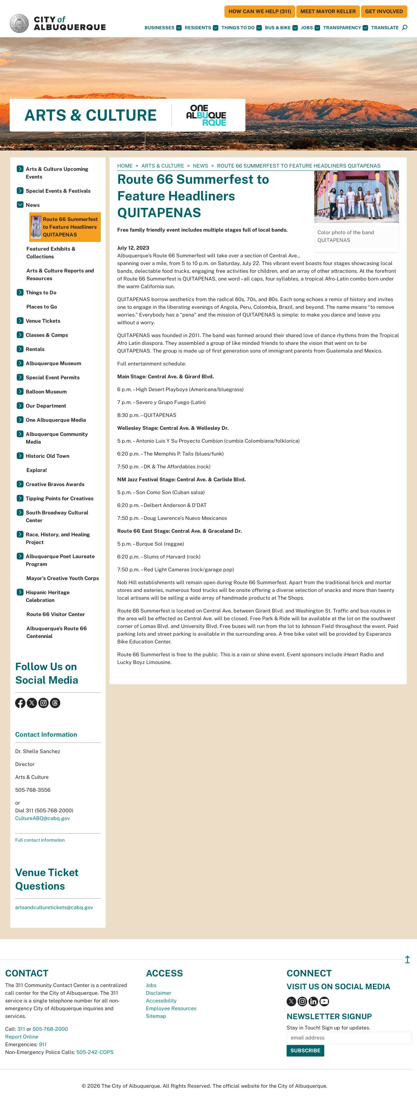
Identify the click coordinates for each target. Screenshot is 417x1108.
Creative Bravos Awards (55, 484)
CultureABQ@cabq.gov (42, 818)
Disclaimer (158, 993)
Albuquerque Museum (53, 363)
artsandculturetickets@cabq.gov (54, 907)
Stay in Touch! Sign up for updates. (328, 1028)
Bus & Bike (281, 28)
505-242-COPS (95, 1052)
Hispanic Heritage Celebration (48, 596)
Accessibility (161, 1001)
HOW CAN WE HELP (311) (260, 11)
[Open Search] (404, 27)
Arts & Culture (162, 166)
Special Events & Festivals (58, 191)
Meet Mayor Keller (328, 11)
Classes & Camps (47, 335)
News (200, 166)
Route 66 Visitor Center (55, 614)
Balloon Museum (46, 392)
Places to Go (41, 307)
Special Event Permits (53, 377)
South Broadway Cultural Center (57, 516)
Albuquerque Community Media (57, 438)
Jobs (310, 28)
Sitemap (156, 1016)
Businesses (163, 28)
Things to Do (41, 293)
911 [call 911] (43, 1044)
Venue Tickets (43, 321)
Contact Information (46, 734)
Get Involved (384, 11)
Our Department (46, 406)
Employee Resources (171, 1008)
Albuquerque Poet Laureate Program (60, 560)
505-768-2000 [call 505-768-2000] (50, 1029)
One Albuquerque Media (56, 420)
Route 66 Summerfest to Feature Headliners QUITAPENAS (64, 227)
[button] (385, 28)
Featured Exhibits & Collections (51, 253)
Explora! (36, 470)
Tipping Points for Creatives (59, 498)
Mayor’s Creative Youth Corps (62, 578)
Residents (201, 28)
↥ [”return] (407, 959)
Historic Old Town (47, 456)
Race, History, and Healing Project (58, 538)
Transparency (345, 28)
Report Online (21, 1037)
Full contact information (40, 840)
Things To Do (242, 28)
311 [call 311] (21, 1029)
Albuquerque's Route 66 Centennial (56, 632)
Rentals (35, 349)
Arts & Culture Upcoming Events (57, 173)
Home (125, 166)
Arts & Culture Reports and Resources (60, 275)
